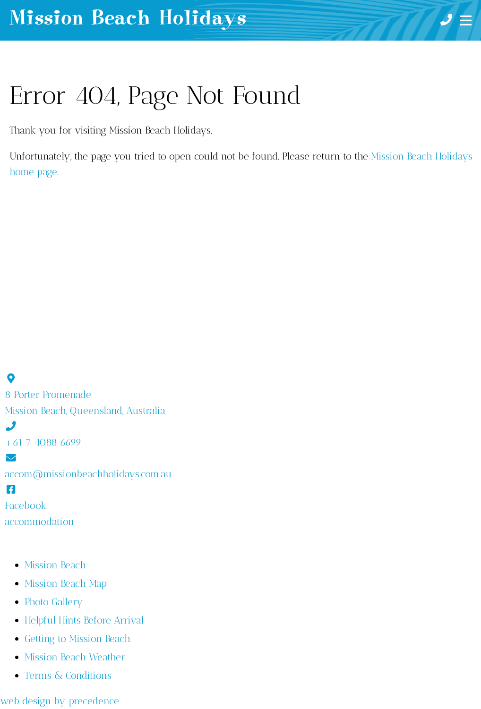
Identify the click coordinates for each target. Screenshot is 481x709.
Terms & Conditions (68, 675)
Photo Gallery (54, 602)
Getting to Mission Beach (77, 638)
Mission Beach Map (66, 583)
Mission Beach (55, 565)
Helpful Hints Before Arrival (84, 620)
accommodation (39, 521)
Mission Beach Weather (75, 657)
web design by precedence (59, 701)
